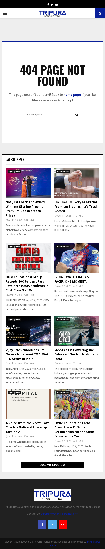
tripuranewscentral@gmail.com (59, 513)
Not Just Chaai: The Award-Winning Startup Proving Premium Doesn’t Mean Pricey (26, 208)
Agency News (14, 172)
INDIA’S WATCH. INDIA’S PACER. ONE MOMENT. (71, 279)
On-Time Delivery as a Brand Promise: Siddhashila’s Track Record (75, 206)
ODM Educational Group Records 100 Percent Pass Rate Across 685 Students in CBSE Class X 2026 (27, 283)
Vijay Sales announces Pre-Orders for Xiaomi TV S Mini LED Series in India (27, 354)
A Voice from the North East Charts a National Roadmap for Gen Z (27, 427)
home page (72, 95)
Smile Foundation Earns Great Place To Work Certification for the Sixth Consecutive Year (74, 429)
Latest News (15, 159)
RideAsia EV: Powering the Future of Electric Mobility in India (76, 354)
